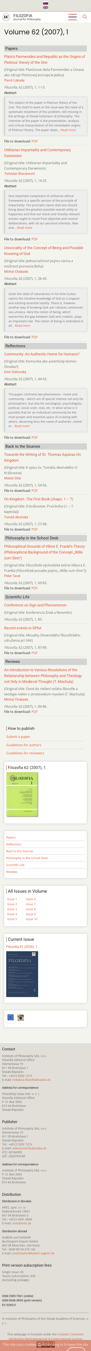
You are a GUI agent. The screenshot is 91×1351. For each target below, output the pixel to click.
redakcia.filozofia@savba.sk (31, 1080)
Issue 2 (12, 904)
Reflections (13, 844)
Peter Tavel (12, 576)
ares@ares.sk (21, 1223)
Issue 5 (12, 919)
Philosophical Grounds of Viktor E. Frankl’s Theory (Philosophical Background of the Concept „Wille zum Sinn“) (44, 552)
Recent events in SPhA (22, 628)
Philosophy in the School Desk (27, 858)
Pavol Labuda (14, 80)
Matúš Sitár (12, 478)
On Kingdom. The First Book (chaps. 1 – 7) (38, 499)
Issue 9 (31, 914)
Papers (11, 837)
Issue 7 (31, 904)
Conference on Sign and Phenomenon (35, 605)
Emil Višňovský (15, 372)
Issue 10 (31, 919)
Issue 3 (12, 909)
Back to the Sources (19, 851)
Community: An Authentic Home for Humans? (42, 354)
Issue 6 (31, 899)
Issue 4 (12, 914)
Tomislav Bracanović (19, 174)
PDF (35, 141)
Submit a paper (18, 736)
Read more (68, 130)
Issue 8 (31, 909)
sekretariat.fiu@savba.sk (29, 1148)
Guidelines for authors (23, 745)
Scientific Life (15, 865)
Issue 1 (12, 899)
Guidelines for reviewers (25, 753)
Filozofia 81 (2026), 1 (21, 947)
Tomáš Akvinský (16, 517)
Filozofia (22, 15)
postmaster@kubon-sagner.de (33, 1253)
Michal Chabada (16, 272)
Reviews (11, 872)
